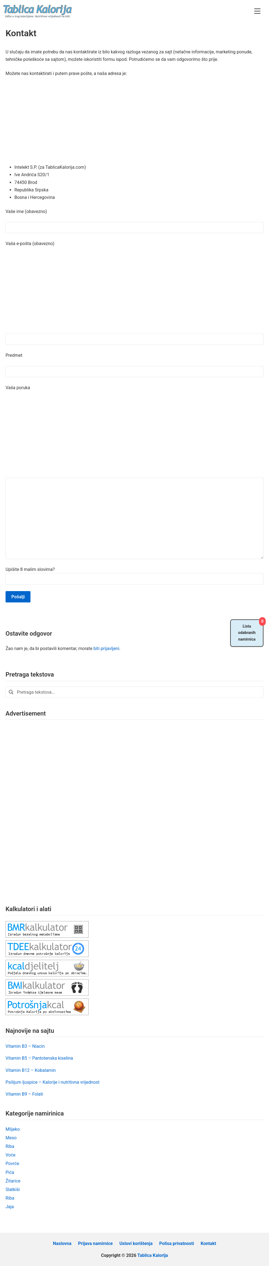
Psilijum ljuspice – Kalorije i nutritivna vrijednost (52, 1082)
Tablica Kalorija (152, 1255)
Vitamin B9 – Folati (24, 1094)
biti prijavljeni (106, 648)
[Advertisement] (134, 122)
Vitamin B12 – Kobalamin (31, 1070)
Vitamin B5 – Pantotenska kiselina (39, 1058)
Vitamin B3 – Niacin (25, 1046)
